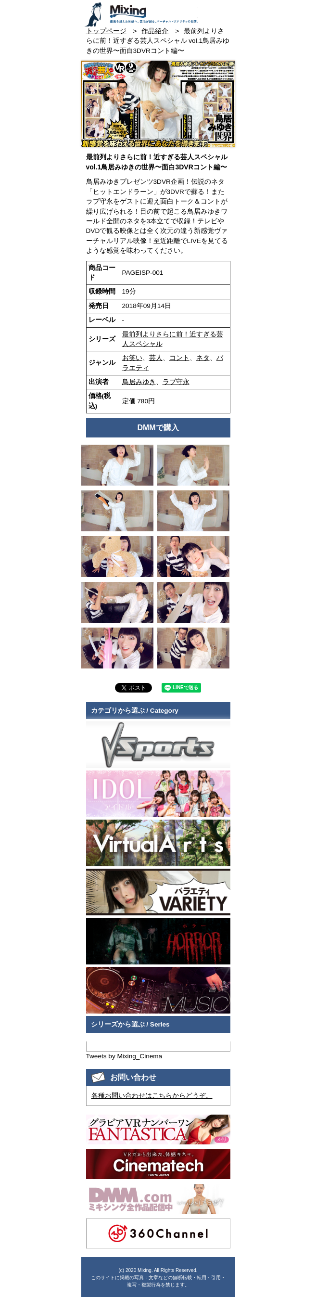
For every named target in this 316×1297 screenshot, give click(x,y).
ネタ (203, 357)
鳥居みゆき (139, 381)
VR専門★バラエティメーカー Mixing (141, 14)
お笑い (132, 357)
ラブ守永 (176, 381)
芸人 (156, 357)
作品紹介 (154, 31)
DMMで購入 (157, 428)
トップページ (106, 31)
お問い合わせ (206, 11)
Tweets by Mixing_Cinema (124, 1056)
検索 (224, 11)
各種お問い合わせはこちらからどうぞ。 (152, 1095)
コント (179, 357)
